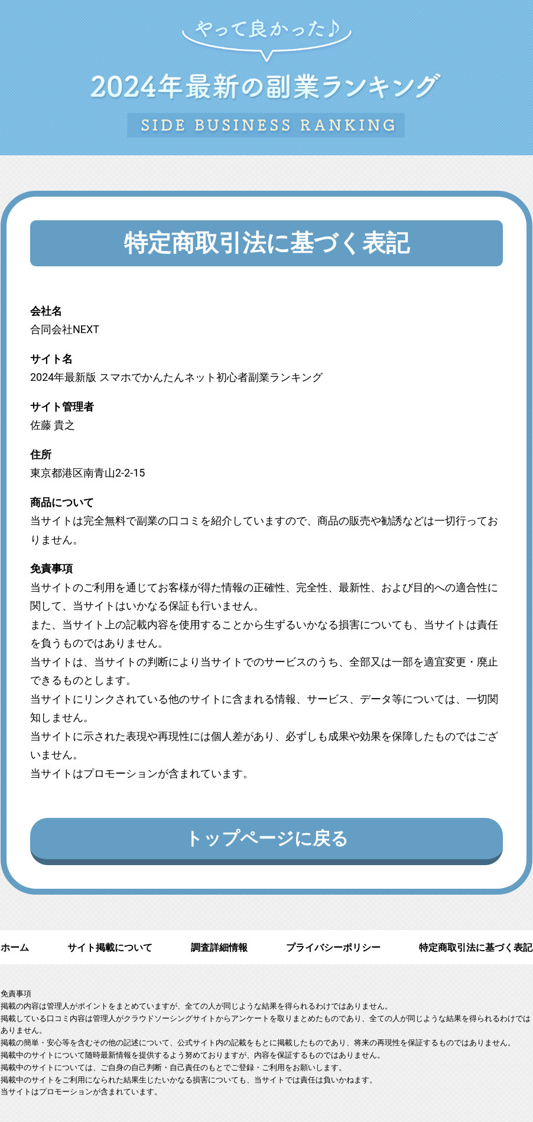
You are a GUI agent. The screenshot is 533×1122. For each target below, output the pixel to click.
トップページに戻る (267, 838)
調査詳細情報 (219, 947)
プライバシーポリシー (333, 947)
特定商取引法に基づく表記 (475, 947)
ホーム (15, 947)
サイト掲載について (109, 947)
